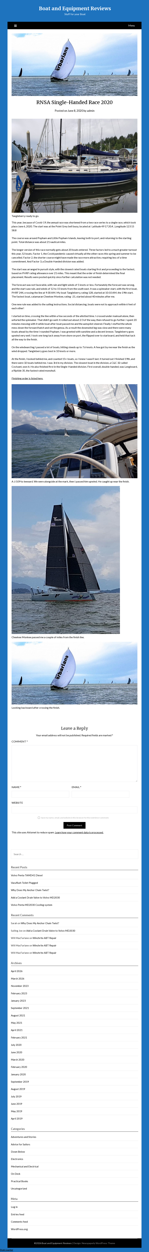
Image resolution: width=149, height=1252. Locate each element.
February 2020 (19, 1066)
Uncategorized (19, 1188)
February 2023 (19, 993)
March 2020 (17, 1059)
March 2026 (17, 978)
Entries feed (17, 1214)
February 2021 (19, 1037)
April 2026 (17, 971)
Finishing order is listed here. (27, 378)
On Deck (15, 1173)
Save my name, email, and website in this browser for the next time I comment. (75, 817)
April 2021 (17, 1030)
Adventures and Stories (23, 1136)
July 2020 (16, 1044)
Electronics (17, 1158)
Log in (14, 1206)
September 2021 (20, 1007)
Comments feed (19, 1221)
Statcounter (6, 1249)
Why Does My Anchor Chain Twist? (30, 890)
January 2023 (18, 1000)
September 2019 (20, 1081)
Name (16, 787)
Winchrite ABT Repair (44, 937)
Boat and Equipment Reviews (75, 8)
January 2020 (18, 1074)
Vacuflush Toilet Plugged (24, 882)
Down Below (18, 1151)
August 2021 (18, 1015)
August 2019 (18, 1089)
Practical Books (19, 1181)
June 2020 (16, 1052)
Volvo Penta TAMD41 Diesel (27, 875)
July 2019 (16, 1096)
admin (90, 110)
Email (76, 787)
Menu (131, 25)
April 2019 (17, 1118)
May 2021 (16, 1022)
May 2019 (16, 1111)
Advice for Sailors (20, 1144)
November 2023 (20, 985)
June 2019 (16, 1103)
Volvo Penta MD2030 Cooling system (31, 904)
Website (17, 802)
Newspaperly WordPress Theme (98, 1243)
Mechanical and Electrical (25, 1166)
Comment (20, 741)
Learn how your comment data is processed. (79, 832)
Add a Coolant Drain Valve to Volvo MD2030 (35, 897)
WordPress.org (19, 1229)
